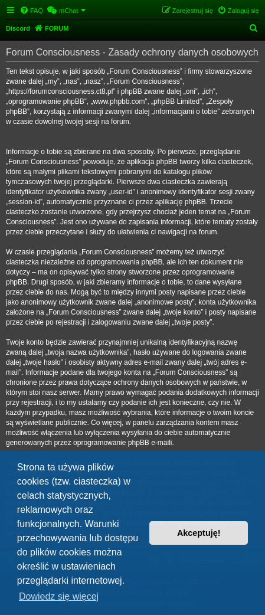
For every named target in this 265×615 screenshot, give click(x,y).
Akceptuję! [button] (199, 533)
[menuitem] (31, 11)
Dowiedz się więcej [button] (59, 596)
